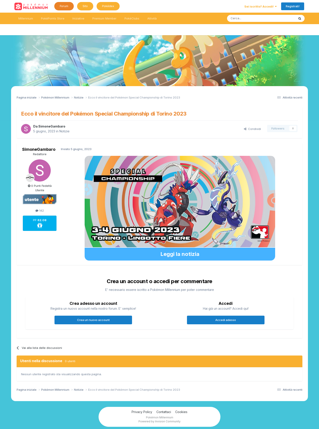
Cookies (181, 412)
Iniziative (78, 18)
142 (39, 210)
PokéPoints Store (52, 18)
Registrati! (293, 6)
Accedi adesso (225, 320)
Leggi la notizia (179, 254)
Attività (152, 18)
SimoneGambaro (51, 126)
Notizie (64, 131)
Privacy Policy (142, 412)
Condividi (252, 129)
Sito (85, 6)
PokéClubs (131, 18)
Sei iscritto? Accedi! (260, 6)
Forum (64, 6)
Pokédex (108, 6)
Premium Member (104, 18)
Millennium (25, 18)
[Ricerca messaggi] (250, 18)
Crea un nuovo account (93, 320)
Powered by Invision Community (159, 421)
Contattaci (163, 412)
